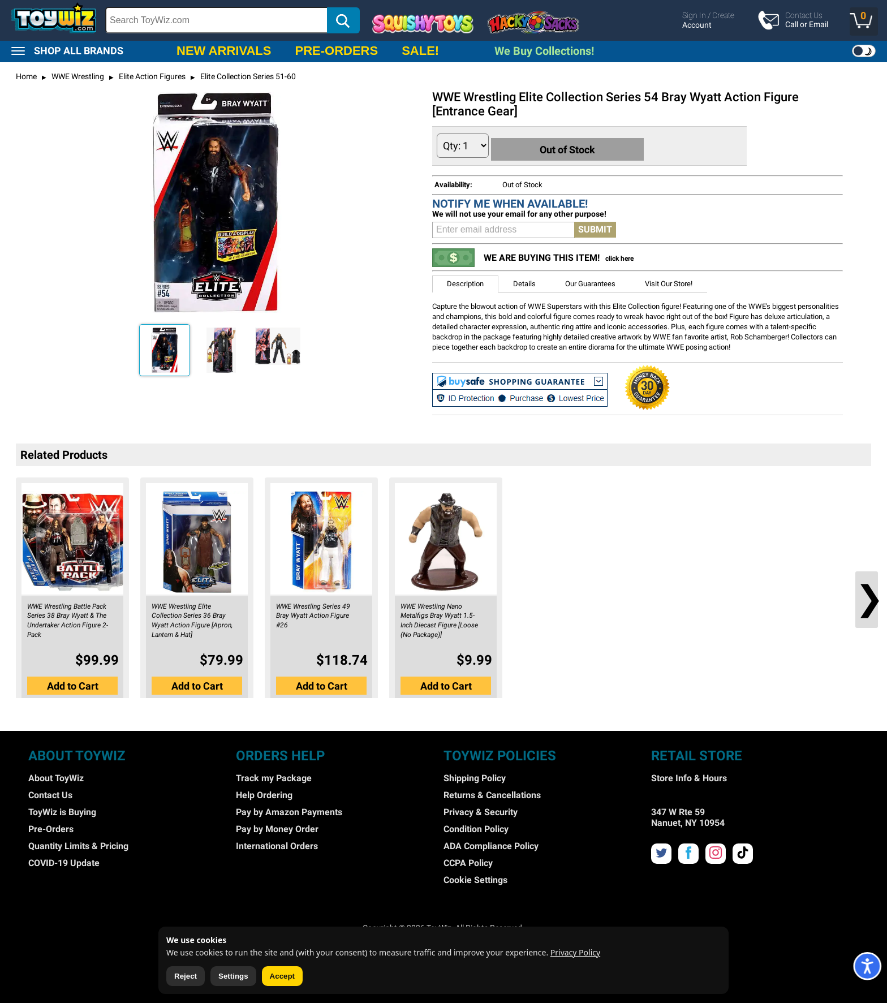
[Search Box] (216, 20)
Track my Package (274, 775)
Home (26, 76)
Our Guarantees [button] (590, 281)
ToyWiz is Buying (62, 809)
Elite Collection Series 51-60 (247, 76)
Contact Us (50, 792)
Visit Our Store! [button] (668, 281)
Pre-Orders (51, 826)
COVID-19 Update (64, 860)
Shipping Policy (475, 775)
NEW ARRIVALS (223, 51)
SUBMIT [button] (595, 226)
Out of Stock (576, 145)
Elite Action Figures (151, 76)
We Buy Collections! (544, 51)
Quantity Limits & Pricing (78, 843)
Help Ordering (264, 792)
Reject (185, 976)
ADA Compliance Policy (491, 843)
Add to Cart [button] (72, 681)
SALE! (420, 51)
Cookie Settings (475, 877)
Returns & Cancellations (492, 792)
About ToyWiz (56, 775)
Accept (282, 976)
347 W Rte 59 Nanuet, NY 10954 (688, 814)
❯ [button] (866, 595)
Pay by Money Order (277, 826)
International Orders (277, 843)
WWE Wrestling (77, 76)
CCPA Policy (468, 860)
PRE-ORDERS (336, 51)
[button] (864, 21)
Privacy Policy (575, 952)
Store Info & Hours (689, 775)
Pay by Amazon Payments (289, 809)
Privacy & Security (481, 809)
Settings (233, 976)
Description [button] (465, 281)
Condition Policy (476, 826)
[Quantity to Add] (463, 146)
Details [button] (524, 281)
